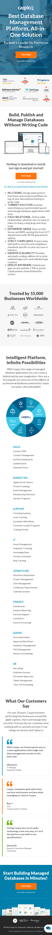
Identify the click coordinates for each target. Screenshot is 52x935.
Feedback (39, 931)
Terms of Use (29, 931)
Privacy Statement (15, 931)
